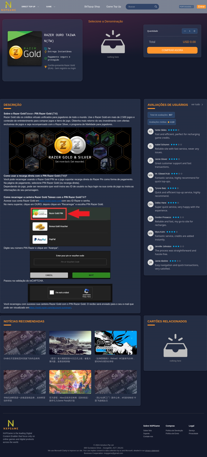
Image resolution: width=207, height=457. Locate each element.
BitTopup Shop (92, 6)
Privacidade (193, 434)
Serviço (192, 431)
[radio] (169, 130)
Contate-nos (148, 436)
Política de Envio (172, 434)
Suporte (146, 434)
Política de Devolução (174, 431)
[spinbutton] (189, 31)
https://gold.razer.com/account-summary (50, 307)
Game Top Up (113, 6)
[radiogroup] (173, 130)
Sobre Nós (147, 431)
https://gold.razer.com (50, 200)
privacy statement (152, 451)
